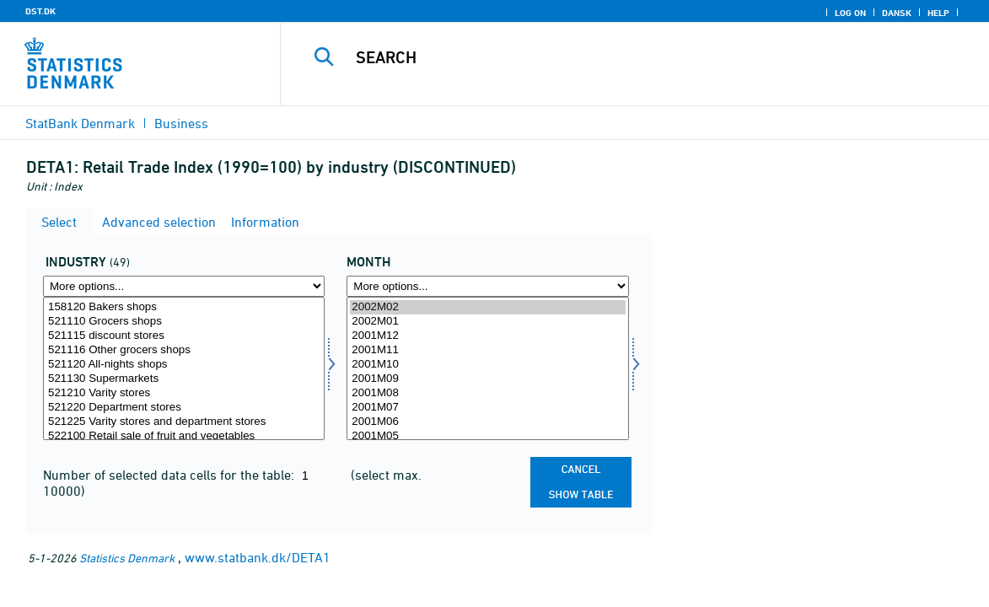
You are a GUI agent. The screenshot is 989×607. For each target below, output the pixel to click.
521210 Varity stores (183, 393)
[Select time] (487, 368)
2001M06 (487, 422)
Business (181, 123)
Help (938, 13)
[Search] (628, 57)
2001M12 (487, 336)
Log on (850, 13)
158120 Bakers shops (183, 307)
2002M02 (487, 307)
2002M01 (487, 321)
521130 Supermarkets (183, 379)
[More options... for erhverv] (184, 286)
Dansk (896, 13)
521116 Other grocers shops (183, 350)
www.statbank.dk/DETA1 (258, 557)
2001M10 (487, 364)
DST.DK (40, 11)
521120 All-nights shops (183, 364)
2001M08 (487, 393)
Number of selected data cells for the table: (170, 474)
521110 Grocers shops (183, 321)
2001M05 (487, 436)
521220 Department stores (183, 407)
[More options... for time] (487, 286)
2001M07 (487, 407)
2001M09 (487, 379)
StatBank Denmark (80, 123)
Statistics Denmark (127, 558)
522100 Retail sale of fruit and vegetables (183, 436)
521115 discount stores (183, 336)
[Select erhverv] (184, 368)
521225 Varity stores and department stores (183, 422)
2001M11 (487, 350)
